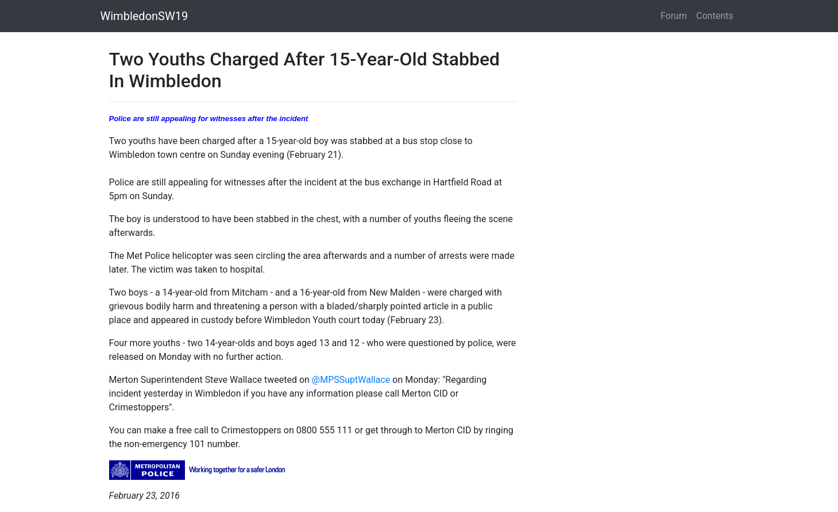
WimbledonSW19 (144, 16)
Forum (674, 15)
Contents (714, 15)
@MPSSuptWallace (351, 379)
